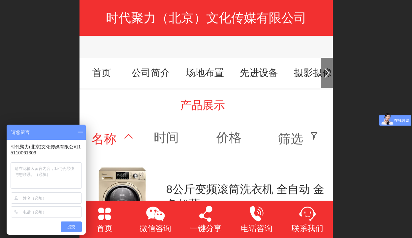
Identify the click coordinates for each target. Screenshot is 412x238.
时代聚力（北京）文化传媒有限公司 (206, 18)
